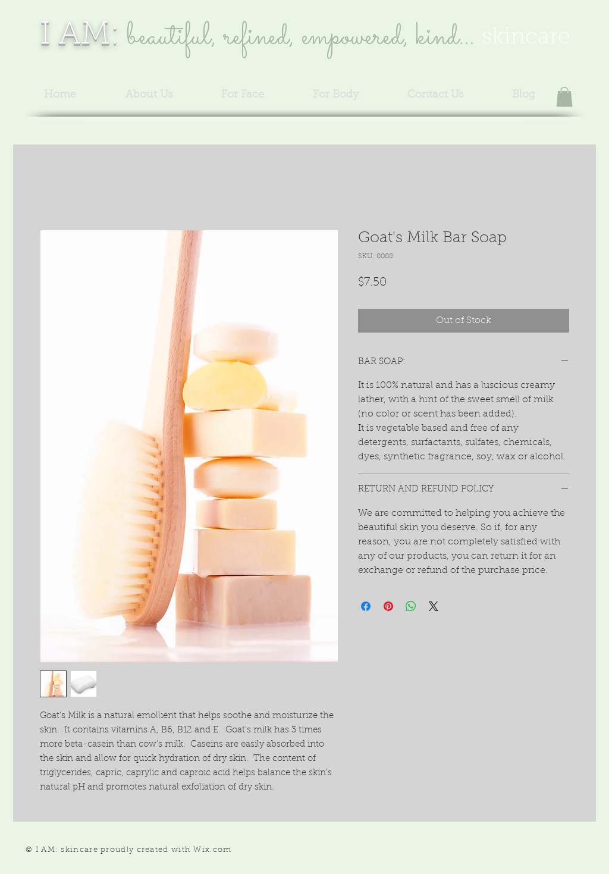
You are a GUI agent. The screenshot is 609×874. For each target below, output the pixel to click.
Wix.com (212, 850)
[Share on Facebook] (366, 606)
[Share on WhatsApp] (411, 606)
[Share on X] (433, 606)
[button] (564, 96)
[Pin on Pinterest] (388, 606)
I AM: (80, 35)
